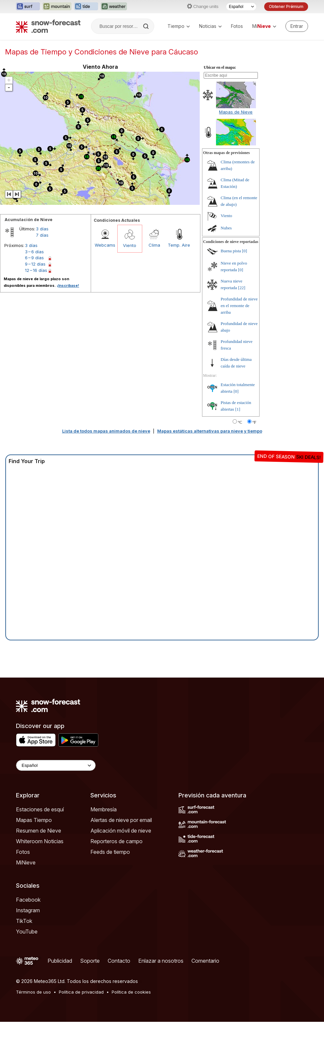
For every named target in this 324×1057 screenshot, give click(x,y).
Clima (154, 245)
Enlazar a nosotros (160, 960)
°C (240, 422)
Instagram (28, 910)
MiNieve (26, 862)
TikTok (24, 921)
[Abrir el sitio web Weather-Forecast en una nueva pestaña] (114, 6)
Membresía (103, 809)
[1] (237, 409)
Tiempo (178, 26)
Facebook (28, 899)
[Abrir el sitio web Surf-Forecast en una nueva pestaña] (28, 6)
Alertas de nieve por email (121, 820)
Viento (129, 245)
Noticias (210, 26)
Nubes (226, 227)
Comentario (205, 960)
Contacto (119, 960)
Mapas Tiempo (34, 820)
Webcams (105, 245)
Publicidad (60, 960)
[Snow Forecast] (48, 26)
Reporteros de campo (116, 841)
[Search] (146, 26)
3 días (42, 228)
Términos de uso (33, 992)
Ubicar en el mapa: (220, 67)
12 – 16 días (36, 270)
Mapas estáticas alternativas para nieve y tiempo (209, 431)
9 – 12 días (35, 264)
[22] (241, 287)
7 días (42, 235)
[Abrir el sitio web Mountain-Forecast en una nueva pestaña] (57, 6)
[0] (244, 250)
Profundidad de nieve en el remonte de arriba (239, 305)
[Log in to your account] (296, 26)
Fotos (237, 26)
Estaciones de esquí (40, 809)
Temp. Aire (179, 245)
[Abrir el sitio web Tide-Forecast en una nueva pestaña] (86, 6)
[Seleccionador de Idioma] (241, 6)
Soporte (90, 960)
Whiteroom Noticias (39, 841)
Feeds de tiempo (110, 852)
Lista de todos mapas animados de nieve (106, 431)
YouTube (27, 931)
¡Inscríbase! (68, 285)
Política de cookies (131, 992)
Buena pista (231, 250)
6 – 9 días (34, 257)
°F (254, 422)
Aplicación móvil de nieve (120, 830)
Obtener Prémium (286, 6)
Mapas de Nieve (236, 112)
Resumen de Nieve (38, 830)
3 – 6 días (34, 251)
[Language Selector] (56, 765)
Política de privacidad (81, 992)
